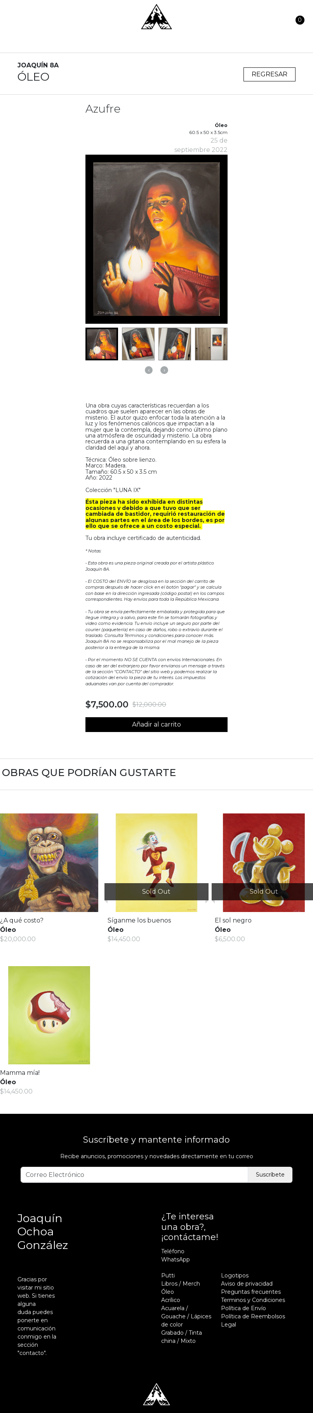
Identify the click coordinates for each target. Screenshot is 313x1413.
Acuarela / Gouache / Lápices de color (186, 1316)
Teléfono (172, 1251)
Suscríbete (270, 1174)
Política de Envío (243, 1308)
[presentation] (149, 370)
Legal (228, 1324)
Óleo (167, 1291)
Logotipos (235, 1275)
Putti (168, 1275)
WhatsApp (175, 1259)
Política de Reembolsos (253, 1316)
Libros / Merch (180, 1283)
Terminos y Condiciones (253, 1300)
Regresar (269, 74)
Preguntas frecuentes (251, 1291)
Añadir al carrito (156, 724)
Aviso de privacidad (247, 1283)
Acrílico (170, 1300)
